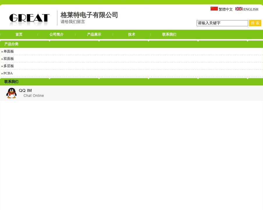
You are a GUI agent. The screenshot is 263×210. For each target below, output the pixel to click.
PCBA (7, 73)
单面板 (8, 51)
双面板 (8, 59)
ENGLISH (250, 9)
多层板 (8, 66)
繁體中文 (226, 9)
